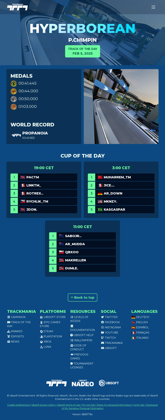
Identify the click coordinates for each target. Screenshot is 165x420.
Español (140, 327)
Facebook (110, 322)
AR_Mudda (75, 244)
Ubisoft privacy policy (43, 405)
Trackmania (112, 342)
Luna (45, 346)
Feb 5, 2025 (82, 51)
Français (140, 332)
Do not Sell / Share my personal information (107, 405)
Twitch (108, 337)
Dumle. (71, 268)
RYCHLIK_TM (37, 201)
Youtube (109, 332)
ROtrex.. (34, 193)
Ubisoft (109, 348)
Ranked (14, 331)
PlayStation (51, 336)
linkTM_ (33, 185)
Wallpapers (81, 340)
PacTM (32, 177)
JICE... (109, 185)
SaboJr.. (73, 236)
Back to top (82, 297)
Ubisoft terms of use (69, 405)
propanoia (35, 133)
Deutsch (140, 317)
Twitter (109, 317)
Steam (46, 331)
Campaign (16, 317)
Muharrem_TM (117, 177)
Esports (15, 336)
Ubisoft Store (53, 317)
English (139, 322)
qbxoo (72, 252)
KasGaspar (114, 209)
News (13, 341)
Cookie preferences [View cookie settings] (18, 405)
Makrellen (75, 260)
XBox (45, 341)
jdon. (31, 209)
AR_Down (113, 193)
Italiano (140, 337)
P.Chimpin (82, 40)
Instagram (111, 327)
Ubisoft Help (81, 335)
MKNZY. (110, 201)
